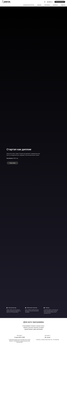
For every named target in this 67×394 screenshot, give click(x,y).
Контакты (55, 5)
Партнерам (47, 5)
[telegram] (44, 1)
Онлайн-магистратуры (28, 5)
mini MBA (39, 5)
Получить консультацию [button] (60, 1)
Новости (63, 5)
